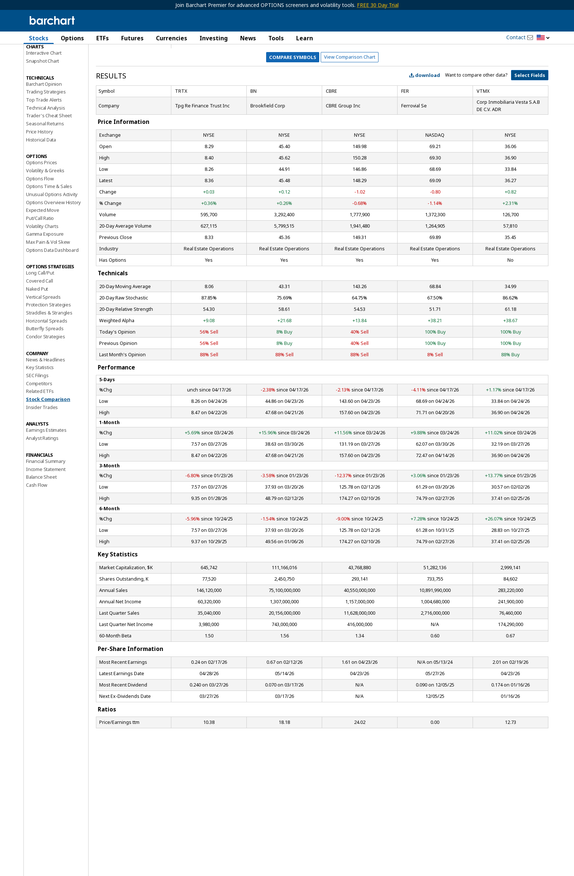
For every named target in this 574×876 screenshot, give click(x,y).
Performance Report (48, 65)
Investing (214, 38)
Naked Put (37, 324)
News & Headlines (45, 395)
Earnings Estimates (46, 466)
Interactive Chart (43, 88)
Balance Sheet (41, 512)
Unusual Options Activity (52, 230)
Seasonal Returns (45, 159)
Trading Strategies (46, 127)
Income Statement (46, 504)
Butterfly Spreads (45, 364)
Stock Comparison (48, 434)
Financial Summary (46, 496)
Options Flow (40, 214)
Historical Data (41, 175)
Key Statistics (40, 403)
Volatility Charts (42, 261)
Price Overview (42, 57)
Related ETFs (40, 426)
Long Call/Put (40, 308)
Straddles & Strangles (49, 348)
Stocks (38, 38)
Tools (276, 38)
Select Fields (529, 110)
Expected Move (42, 245)
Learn (304, 38)
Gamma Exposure (45, 269)
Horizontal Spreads (46, 356)
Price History (39, 167)
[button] (543, 38)
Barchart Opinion (44, 119)
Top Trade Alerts (44, 135)
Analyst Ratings (42, 473)
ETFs (102, 38)
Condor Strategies (45, 372)
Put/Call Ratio (40, 253)
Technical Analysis (45, 143)
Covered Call (39, 316)
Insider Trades (42, 442)
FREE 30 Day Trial (378, 4)
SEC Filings (37, 411)
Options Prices (41, 198)
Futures (132, 38)
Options (72, 38)
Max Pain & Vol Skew (48, 277)
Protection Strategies (48, 340)
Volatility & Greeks (45, 206)
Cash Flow (36, 520)
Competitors (39, 419)
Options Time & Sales (49, 221)
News (248, 38)
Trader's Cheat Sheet (49, 151)
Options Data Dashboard (52, 285)
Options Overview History (53, 238)
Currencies (171, 38)
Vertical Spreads (43, 332)
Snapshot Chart (42, 96)
